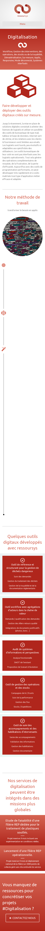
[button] (22, 918)
